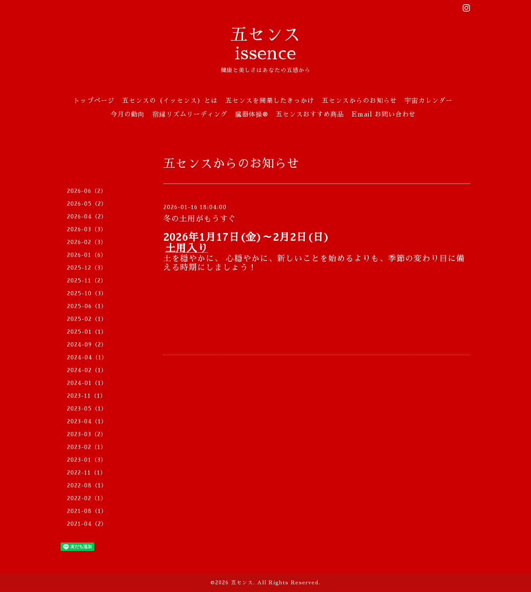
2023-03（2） (87, 434)
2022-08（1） (87, 485)
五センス (242, 582)
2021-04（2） (87, 524)
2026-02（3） (87, 242)
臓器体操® (251, 114)
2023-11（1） (86, 396)
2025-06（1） (87, 306)
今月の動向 (128, 114)
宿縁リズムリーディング (190, 114)
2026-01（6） (87, 255)
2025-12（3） (87, 268)
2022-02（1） (87, 498)
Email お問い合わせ (384, 114)
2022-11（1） (86, 472)
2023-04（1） (87, 421)
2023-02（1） (87, 447)
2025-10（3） (87, 293)
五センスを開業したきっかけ (269, 100)
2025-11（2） (87, 280)
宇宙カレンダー (428, 100)
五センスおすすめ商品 (310, 114)
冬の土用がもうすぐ (199, 219)
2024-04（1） (87, 357)
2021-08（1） (87, 511)
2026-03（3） (87, 229)
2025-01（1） (87, 332)
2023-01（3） (87, 460)
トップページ (93, 100)
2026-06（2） (87, 191)
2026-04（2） (87, 216)
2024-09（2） (87, 344)
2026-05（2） (87, 204)
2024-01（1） (87, 383)
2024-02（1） (87, 370)
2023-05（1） (87, 408)
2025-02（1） (87, 319)
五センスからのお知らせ (359, 100)
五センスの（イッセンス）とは (170, 100)
